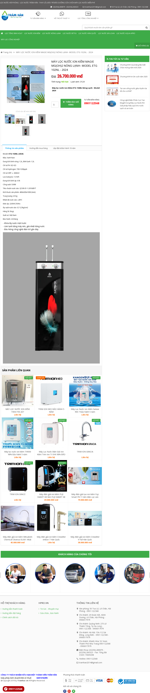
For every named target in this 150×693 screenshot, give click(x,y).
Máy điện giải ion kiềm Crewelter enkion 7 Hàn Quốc (51, 538)
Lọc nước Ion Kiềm (32, 33)
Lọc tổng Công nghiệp (87, 18)
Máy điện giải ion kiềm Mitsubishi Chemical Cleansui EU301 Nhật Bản (17, 538)
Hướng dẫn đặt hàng (11, 613)
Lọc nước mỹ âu (70, 33)
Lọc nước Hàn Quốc (87, 33)
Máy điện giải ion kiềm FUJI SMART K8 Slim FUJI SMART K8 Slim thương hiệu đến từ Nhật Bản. (51, 495)
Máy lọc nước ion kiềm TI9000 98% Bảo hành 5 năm (17, 453)
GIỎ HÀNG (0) (142, 45)
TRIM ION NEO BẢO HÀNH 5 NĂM (51, 410)
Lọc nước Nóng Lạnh (51, 33)
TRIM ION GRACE (17, 494)
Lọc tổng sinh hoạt (13, 33)
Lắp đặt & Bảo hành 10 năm (64, 148)
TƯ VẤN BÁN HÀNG (37, 18)
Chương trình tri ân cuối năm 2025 (134, 76)
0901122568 (15, 689)
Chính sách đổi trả (9, 617)
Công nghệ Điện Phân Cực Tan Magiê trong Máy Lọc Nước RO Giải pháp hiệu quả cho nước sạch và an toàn (132, 104)
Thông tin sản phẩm (14, 148)
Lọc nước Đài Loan (106, 33)
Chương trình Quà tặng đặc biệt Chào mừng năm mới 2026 (132, 66)
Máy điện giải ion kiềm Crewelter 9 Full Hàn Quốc (85, 538)
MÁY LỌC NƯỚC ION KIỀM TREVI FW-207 (17, 410)
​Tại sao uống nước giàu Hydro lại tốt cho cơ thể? (133, 89)
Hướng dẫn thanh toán (12, 609)
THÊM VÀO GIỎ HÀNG (71, 103)
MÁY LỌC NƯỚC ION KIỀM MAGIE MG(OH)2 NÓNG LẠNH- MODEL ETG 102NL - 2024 (54, 52)
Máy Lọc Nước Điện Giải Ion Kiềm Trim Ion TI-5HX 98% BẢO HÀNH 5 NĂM (51, 453)
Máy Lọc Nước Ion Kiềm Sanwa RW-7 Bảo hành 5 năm (85, 410)
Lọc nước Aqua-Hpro (126, 33)
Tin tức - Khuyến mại (49, 609)
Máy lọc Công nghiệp (10, 39)
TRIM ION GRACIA (85, 451)
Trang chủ (6, 52)
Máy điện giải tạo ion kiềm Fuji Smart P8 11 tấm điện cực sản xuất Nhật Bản (85, 495)
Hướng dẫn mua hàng (38, 148)
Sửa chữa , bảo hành (49, 613)
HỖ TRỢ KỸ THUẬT (61, 18)
